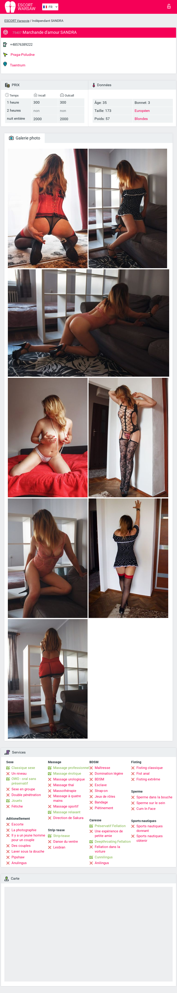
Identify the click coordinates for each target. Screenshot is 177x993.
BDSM (99, 779)
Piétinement (104, 808)
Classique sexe (23, 768)
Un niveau (19, 773)
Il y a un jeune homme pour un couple (28, 837)
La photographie (24, 830)
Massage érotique (67, 773)
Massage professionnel (71, 768)
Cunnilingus (104, 857)
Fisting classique (149, 768)
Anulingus (19, 863)
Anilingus (102, 863)
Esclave (101, 785)
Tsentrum (14, 64)
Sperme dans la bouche (154, 797)
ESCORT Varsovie (16, 21)
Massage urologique (69, 779)
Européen (142, 110)
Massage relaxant (66, 812)
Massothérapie (64, 791)
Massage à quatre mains (67, 798)
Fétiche (17, 806)
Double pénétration (26, 795)
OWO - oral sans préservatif (24, 781)
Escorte (18, 824)
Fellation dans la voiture (107, 849)
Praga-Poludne (19, 54)
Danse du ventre (65, 841)
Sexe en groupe (23, 789)
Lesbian (59, 847)
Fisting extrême (148, 779)
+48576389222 (21, 45)
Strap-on (101, 791)
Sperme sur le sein (150, 803)
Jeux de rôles (105, 796)
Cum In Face (146, 809)
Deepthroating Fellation (113, 841)
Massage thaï (63, 785)
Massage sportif (65, 806)
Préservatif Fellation (110, 826)
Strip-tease (61, 836)
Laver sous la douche (28, 851)
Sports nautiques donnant (149, 828)
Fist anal (143, 773)
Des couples (21, 846)
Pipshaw (18, 857)
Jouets (17, 801)
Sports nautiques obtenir (149, 838)
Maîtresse (102, 768)
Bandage (101, 802)
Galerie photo (24, 138)
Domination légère (109, 773)
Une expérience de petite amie (109, 833)
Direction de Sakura (68, 818)
